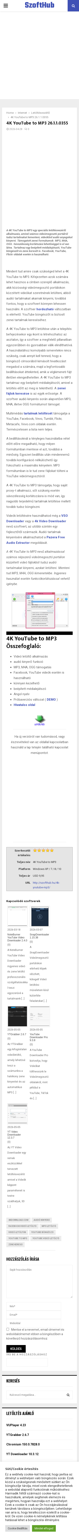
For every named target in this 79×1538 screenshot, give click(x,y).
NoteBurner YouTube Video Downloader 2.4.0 (17, 937)
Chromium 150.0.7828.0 (23, 1444)
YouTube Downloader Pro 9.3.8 (39, 1037)
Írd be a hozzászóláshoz (26, 1354)
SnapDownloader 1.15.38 (39, 936)
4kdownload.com (18, 1220)
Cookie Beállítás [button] (17, 1528)
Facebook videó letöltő (22, 1226)
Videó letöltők (17, 1232)
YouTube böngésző (42, 1232)
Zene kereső (15, 1244)
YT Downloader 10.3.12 (22, 1454)
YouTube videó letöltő (45, 1238)
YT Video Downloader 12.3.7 (14, 1134)
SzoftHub (39, 5)
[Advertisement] (39, 55)
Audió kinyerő (42, 1220)
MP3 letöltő (49, 1226)
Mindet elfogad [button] (44, 1528)
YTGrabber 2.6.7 (16, 1034)
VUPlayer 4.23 (16, 1425)
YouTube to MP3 (17, 1238)
